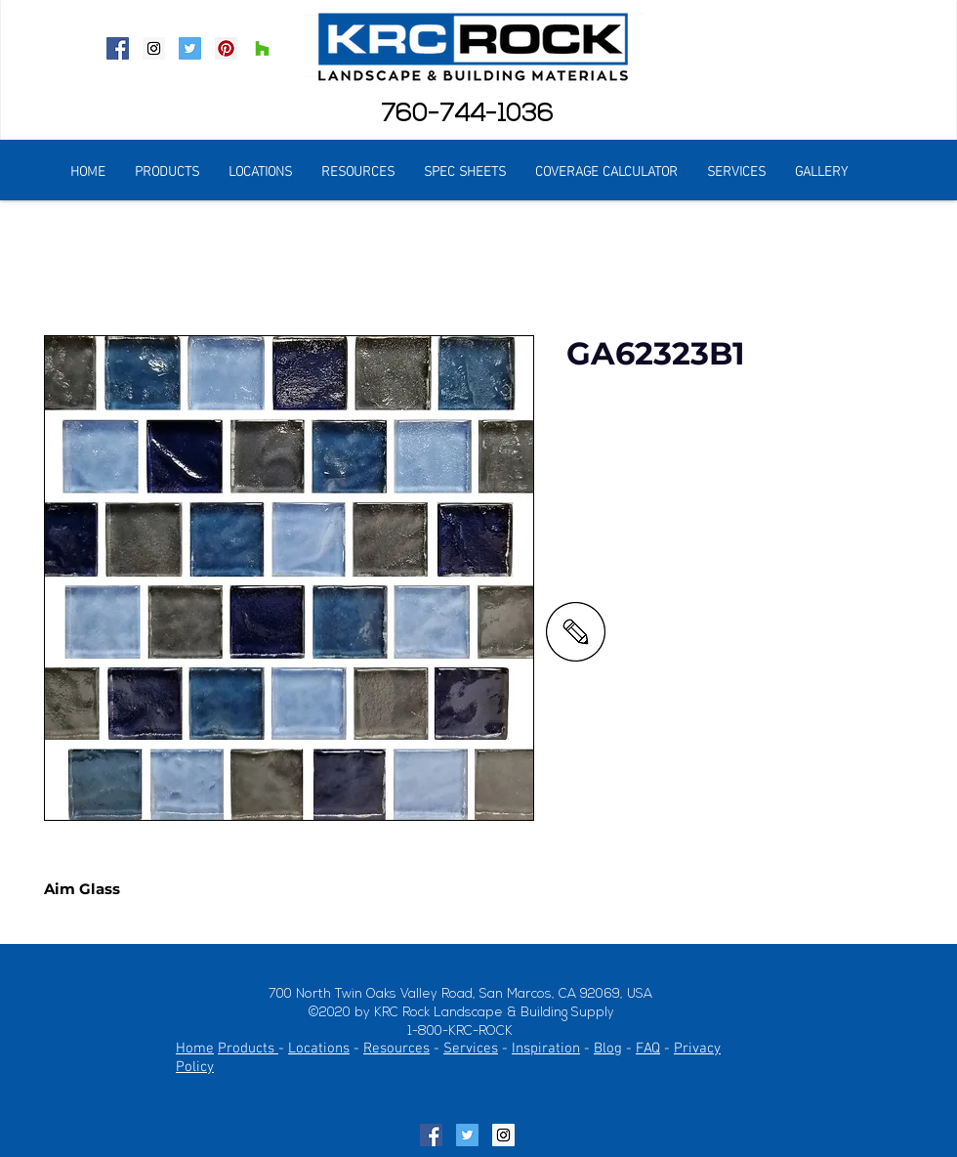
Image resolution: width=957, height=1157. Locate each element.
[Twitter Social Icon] (190, 48)
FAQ (648, 1048)
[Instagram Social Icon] (154, 48)
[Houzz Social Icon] (262, 48)
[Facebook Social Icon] (117, 48)
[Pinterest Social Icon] (226, 48)
